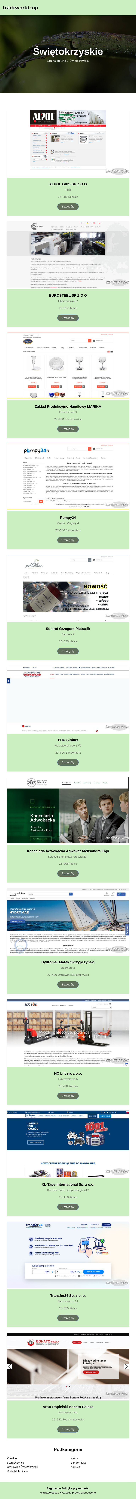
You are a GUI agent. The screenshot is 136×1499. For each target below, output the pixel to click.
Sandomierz (78, 1463)
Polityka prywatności (75, 1488)
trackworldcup (49, 1493)
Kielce (74, 1458)
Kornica (75, 1467)
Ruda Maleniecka (18, 1471)
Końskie (12, 1458)
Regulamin (54, 1488)
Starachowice (15, 1463)
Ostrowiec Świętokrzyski (22, 1467)
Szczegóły (68, 207)
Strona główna (56, 61)
